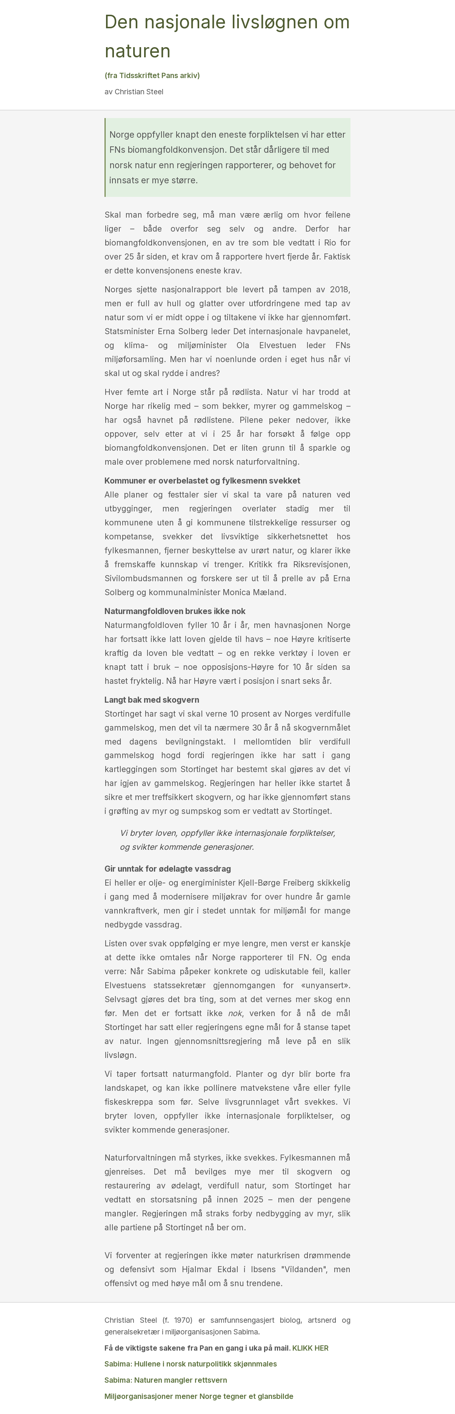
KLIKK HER (310, 1348)
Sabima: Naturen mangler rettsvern (166, 1380)
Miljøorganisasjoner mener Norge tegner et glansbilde (199, 1396)
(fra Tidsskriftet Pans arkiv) (152, 75)
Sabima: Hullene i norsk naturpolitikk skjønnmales (191, 1363)
